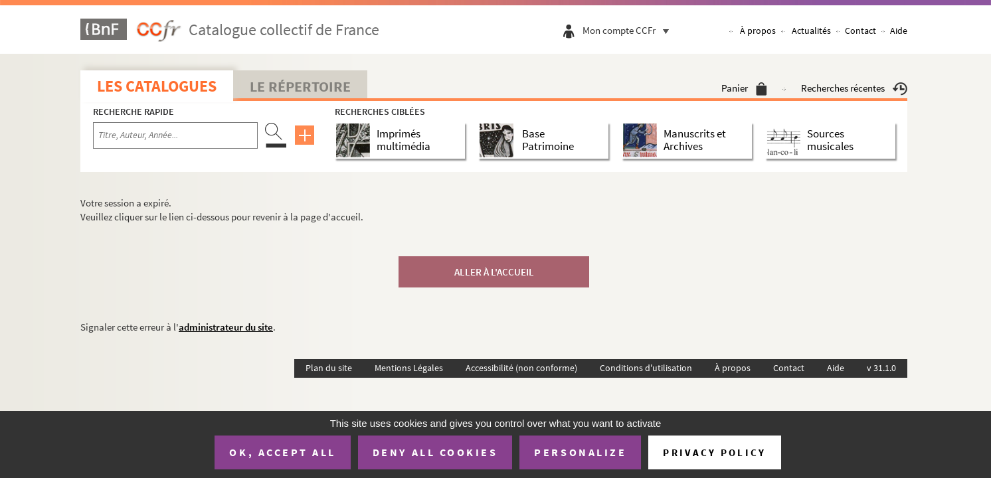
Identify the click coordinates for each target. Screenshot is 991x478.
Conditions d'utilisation (646, 368)
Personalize (580, 452)
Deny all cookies (435, 452)
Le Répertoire (300, 86)
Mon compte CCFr (629, 30)
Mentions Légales (409, 368)
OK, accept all (282, 452)
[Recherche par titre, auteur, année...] (175, 135)
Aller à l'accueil (494, 272)
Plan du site (329, 368)
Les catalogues (157, 86)
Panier (744, 88)
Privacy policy (714, 452)
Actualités (811, 31)
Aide (898, 31)
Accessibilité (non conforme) (521, 368)
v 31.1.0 (881, 368)
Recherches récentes (854, 88)
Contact (860, 31)
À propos (758, 31)
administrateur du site (226, 327)
